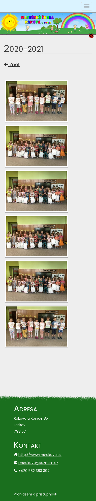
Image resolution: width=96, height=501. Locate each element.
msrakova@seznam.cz (38, 462)
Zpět (12, 64)
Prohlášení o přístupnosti (35, 494)
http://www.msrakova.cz (39, 454)
